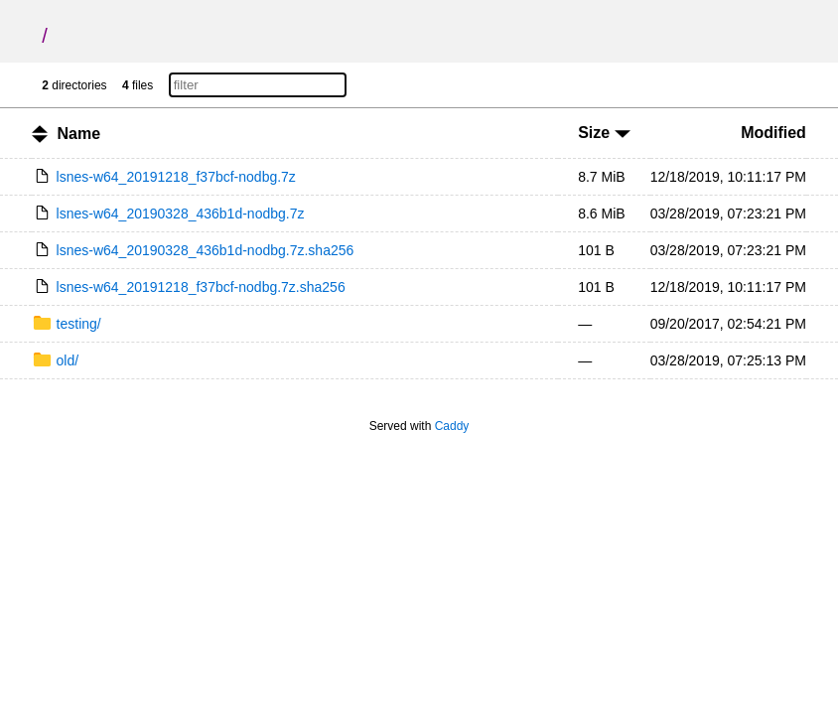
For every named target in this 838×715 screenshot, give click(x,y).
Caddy (452, 426)
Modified (773, 132)
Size (603, 132)
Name (79, 133)
